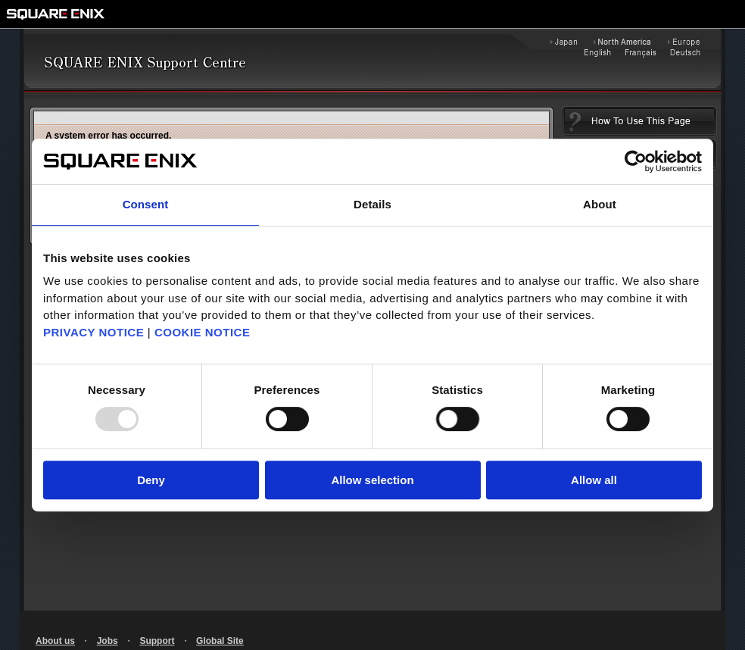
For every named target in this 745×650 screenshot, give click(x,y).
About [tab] (599, 204)
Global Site (220, 641)
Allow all (594, 479)
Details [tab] (372, 204)
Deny (151, 479)
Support (156, 641)
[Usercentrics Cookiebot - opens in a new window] (635, 161)
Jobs (107, 641)
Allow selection (372, 479)
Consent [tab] (146, 204)
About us (55, 641)
